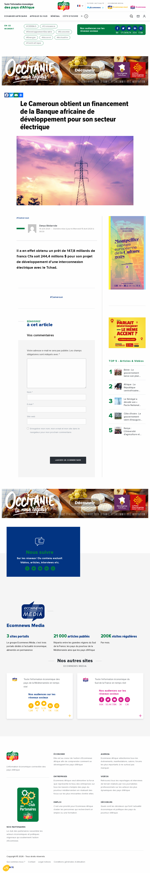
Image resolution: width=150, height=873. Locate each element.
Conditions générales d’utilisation (69, 862)
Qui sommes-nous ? (16, 862)
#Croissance (48, 26)
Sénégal (55, 16)
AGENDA (105, 754)
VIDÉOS (105, 776)
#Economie (64, 32)
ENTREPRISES (60, 776)
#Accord (46, 38)
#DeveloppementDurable (39, 32)
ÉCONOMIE (59, 754)
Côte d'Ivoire (70, 16)
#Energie (31, 38)
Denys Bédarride (48, 226)
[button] (86, 16)
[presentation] (49, 443)
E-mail (30, 404)
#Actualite (62, 38)
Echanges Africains (15, 16)
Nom (30, 392)
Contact (31, 862)
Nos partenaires (16, 827)
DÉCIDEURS (106, 802)
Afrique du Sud (38, 16)
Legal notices (44, 862)
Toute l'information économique (28, 6)
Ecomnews (95, 7)
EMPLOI (57, 802)
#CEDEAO (31, 26)
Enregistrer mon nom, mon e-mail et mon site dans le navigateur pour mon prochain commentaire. (55, 430)
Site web (31, 417)
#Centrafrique (33, 43)
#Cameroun (23, 218)
